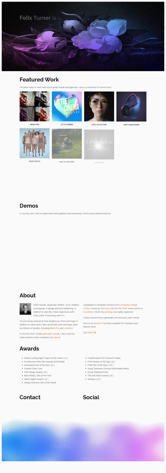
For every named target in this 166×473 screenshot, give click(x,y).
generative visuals (51, 333)
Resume (98, 323)
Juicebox (68, 328)
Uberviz (56, 337)
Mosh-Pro (54, 328)
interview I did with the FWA (114, 308)
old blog (108, 312)
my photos (88, 312)
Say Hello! (88, 332)
